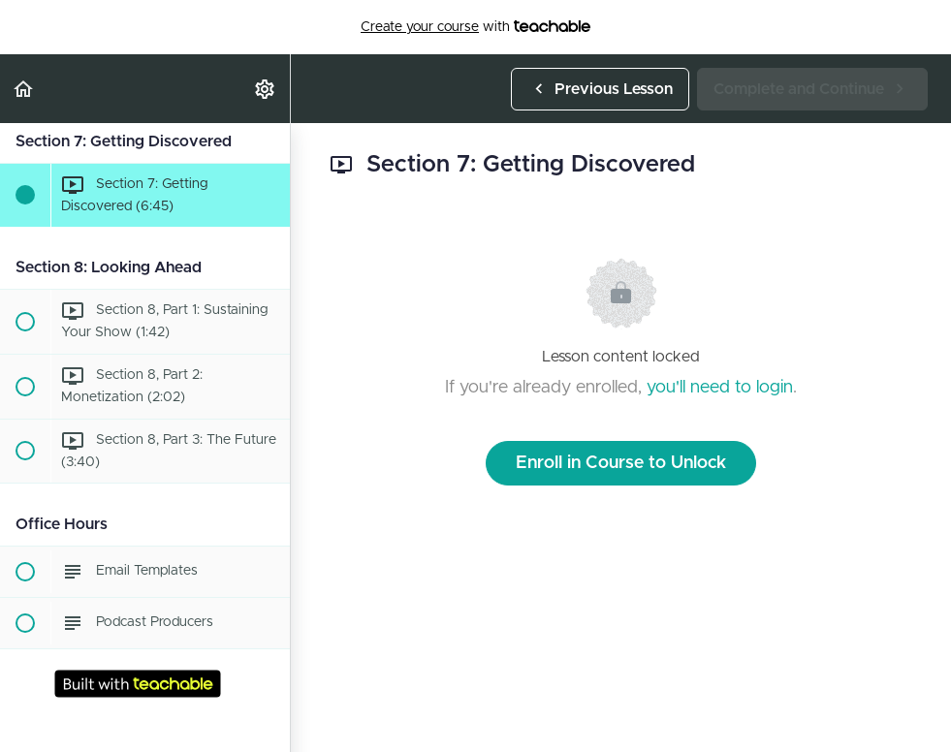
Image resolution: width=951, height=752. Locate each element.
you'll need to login (720, 387)
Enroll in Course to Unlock (621, 463)
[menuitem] (265, 88)
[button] (24, 88)
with (475, 27)
